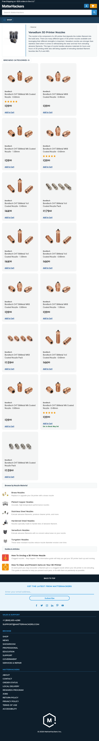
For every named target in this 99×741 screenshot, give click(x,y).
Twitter (41, 605)
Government (10, 659)
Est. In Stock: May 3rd (51, 426)
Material (33, 27)
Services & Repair (12, 663)
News (6, 640)
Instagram (47, 605)
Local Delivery (11, 686)
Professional (10, 648)
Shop (5, 636)
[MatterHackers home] (49, 720)
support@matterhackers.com (21, 624)
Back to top (49, 578)
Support (7, 655)
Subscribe (49, 598)
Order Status (10, 682)
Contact (7, 679)
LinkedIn (52, 605)
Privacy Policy (11, 701)
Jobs (5, 694)
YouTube (62, 605)
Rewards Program (13, 690)
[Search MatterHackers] (94, 12)
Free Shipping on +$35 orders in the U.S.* (18, 1)
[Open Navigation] (7, 20)
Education (8, 651)
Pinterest (57, 605)
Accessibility (10, 709)
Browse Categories (16, 60)
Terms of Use (10, 705)
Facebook (36, 605)
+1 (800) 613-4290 (11, 620)
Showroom (9, 644)
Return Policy (10, 697)
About (6, 675)
